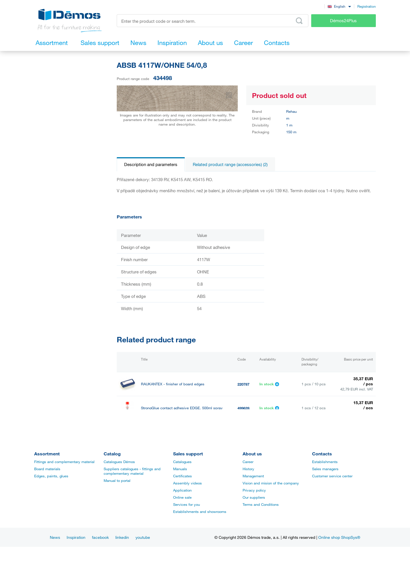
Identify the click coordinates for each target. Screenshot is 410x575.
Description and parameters (150, 164)
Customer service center (332, 476)
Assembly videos (187, 483)
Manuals (180, 468)
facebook (100, 537)
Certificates (182, 476)
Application (182, 490)
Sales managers (325, 468)
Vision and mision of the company (271, 483)
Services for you (186, 504)
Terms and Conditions (261, 504)
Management (253, 476)
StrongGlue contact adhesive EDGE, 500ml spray (182, 408)
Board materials (47, 468)
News (55, 537)
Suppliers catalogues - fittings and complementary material (132, 471)
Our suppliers (254, 497)
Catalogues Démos (119, 461)
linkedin (122, 537)
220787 (243, 384)
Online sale (182, 497)
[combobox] (339, 6)
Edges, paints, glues (51, 476)
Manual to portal (117, 480)
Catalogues (182, 461)
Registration (366, 6)
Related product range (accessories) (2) (230, 164)
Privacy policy (254, 490)
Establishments (325, 461)
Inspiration (76, 537)
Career (248, 461)
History (248, 468)
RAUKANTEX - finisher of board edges (172, 384)
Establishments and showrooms (199, 511)
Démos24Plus (343, 20)
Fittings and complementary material (64, 461)
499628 (243, 408)
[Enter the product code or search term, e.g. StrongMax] (212, 21)
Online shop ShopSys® (339, 537)
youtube (143, 537)
